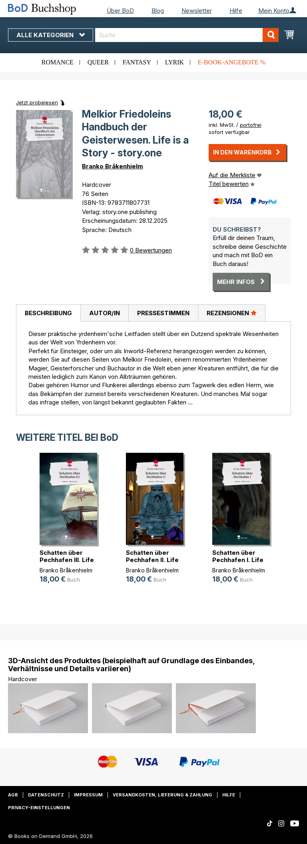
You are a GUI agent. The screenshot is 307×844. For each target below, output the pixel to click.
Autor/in (104, 313)
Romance (58, 62)
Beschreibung (48, 313)
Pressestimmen (163, 313)
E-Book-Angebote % (231, 62)
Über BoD (120, 10)
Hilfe (235, 10)
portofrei (250, 125)
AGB (13, 795)
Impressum (88, 795)
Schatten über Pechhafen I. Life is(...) (237, 560)
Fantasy (137, 62)
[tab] (48, 313)
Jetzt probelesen (37, 102)
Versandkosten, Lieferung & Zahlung (162, 795)
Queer (98, 62)
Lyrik (174, 62)
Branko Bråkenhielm (112, 166)
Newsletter (196, 10)
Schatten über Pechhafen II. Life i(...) (152, 560)
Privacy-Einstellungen (39, 807)
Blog (158, 10)
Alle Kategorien (50, 35)
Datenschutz (46, 795)
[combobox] (187, 35)
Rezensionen (232, 312)
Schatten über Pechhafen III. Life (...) (67, 560)
